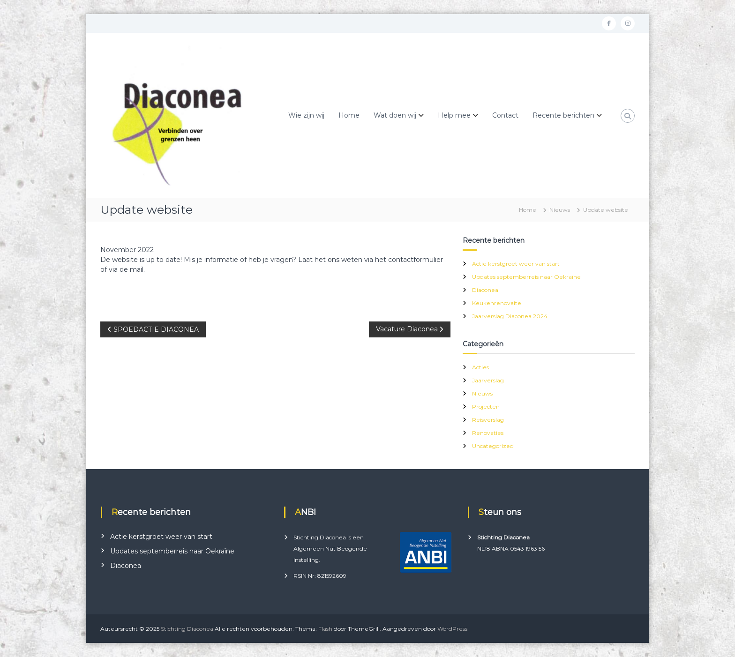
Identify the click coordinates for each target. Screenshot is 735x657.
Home (349, 115)
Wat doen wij (395, 115)
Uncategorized (493, 445)
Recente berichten (563, 115)
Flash (325, 628)
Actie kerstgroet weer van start (516, 263)
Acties (480, 367)
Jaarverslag (488, 380)
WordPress (452, 628)
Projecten (486, 406)
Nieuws (559, 209)
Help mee (454, 115)
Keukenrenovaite (496, 302)
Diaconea (485, 289)
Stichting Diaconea (187, 628)
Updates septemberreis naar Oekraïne (526, 276)
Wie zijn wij (306, 115)
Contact (505, 115)
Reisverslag (488, 419)
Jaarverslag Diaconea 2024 (510, 316)
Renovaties (487, 432)
